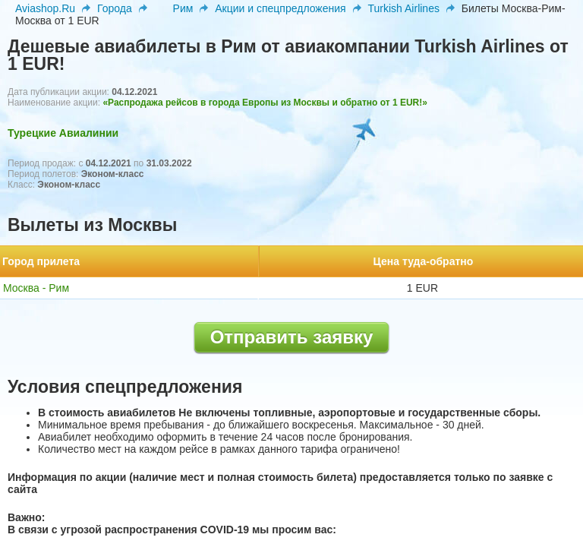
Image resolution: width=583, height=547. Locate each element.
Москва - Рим (36, 288)
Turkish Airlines (404, 8)
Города (114, 8)
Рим (183, 8)
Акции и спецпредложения (280, 8)
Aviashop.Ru (45, 8)
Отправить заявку (291, 337)
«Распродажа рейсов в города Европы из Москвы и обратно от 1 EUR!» (264, 102)
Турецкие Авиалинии (63, 133)
